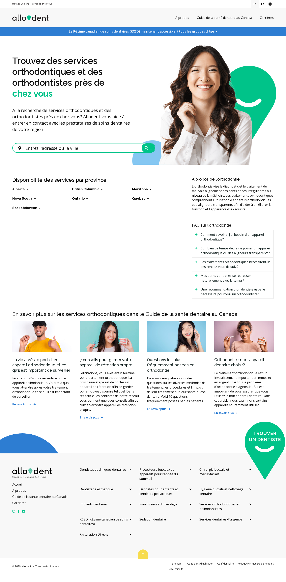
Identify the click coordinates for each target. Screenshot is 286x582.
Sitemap (176, 570)
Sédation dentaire (152, 526)
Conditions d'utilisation (200, 570)
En (262, 4)
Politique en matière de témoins (256, 570)
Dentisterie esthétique (96, 496)
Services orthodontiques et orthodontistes (219, 513)
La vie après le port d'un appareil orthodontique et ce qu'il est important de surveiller (41, 372)
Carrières (267, 17)
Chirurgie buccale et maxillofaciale (214, 478)
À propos (182, 17)
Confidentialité (225, 570)
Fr (254, 4)
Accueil (17, 491)
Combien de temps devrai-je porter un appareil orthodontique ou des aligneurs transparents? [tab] (236, 257)
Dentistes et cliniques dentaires (103, 476)
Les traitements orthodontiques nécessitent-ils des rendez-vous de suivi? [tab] (236, 271)
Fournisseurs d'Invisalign (158, 511)
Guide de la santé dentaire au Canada (224, 17)
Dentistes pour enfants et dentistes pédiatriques (158, 498)
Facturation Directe (94, 541)
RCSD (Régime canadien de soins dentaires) (104, 528)
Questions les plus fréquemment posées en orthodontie (170, 372)
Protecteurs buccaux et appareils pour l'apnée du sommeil (158, 481)
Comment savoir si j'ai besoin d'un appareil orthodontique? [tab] (233, 244)
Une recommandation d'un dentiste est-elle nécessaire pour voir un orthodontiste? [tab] (233, 298)
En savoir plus (22, 411)
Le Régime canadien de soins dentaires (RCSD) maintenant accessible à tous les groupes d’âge (141, 31)
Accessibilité (176, 576)
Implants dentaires (94, 511)
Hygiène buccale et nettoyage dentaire (221, 498)
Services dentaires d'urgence (220, 526)
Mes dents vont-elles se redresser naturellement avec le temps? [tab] (226, 285)
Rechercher (135, 152)
